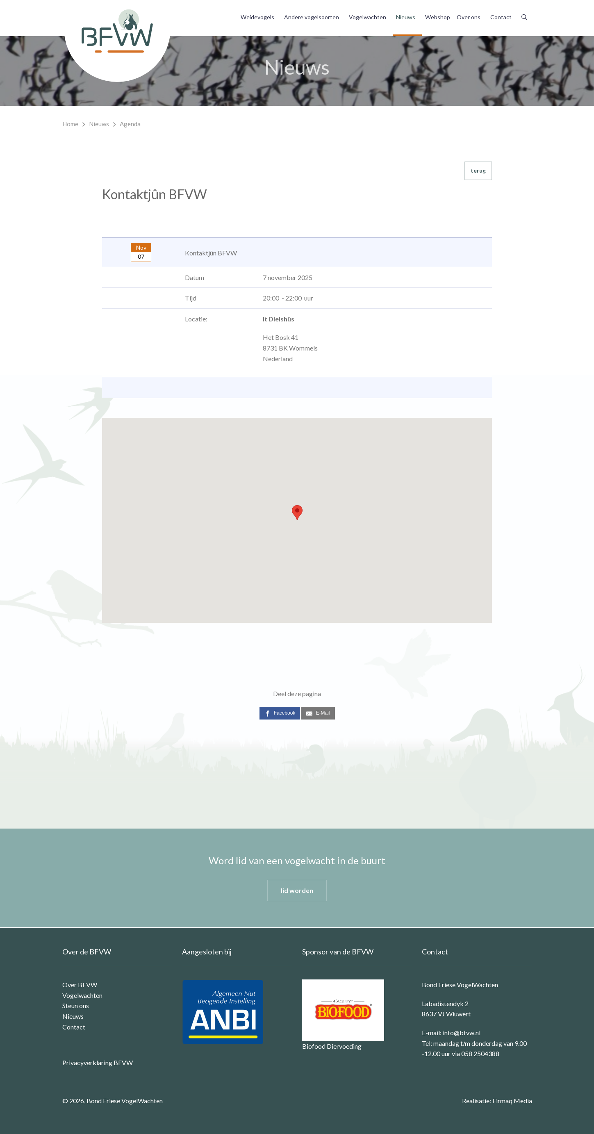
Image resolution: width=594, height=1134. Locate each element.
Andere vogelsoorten (311, 17)
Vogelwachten (367, 17)
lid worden (297, 890)
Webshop (437, 17)
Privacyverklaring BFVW (97, 1062)
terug (478, 170)
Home (70, 124)
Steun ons (75, 1005)
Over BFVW (79, 984)
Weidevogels (257, 17)
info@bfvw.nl (461, 1032)
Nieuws (405, 17)
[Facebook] (279, 713)
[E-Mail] (318, 713)
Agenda (130, 124)
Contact (501, 17)
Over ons (468, 17)
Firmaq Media (512, 1100)
